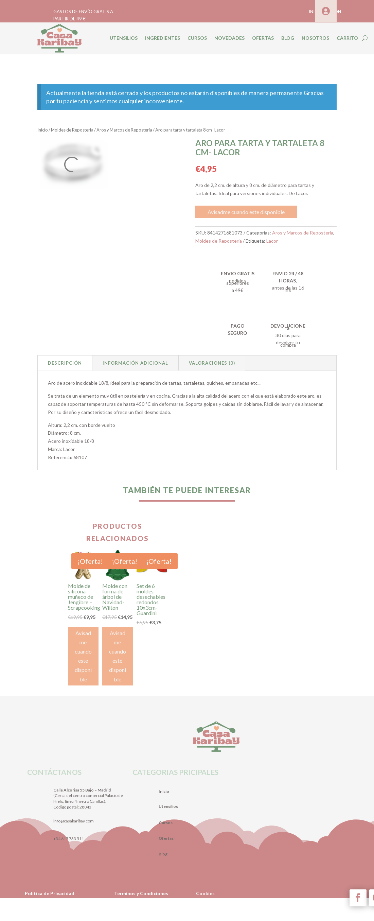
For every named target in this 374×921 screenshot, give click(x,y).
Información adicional (135, 363)
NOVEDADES (229, 38)
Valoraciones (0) (212, 363)
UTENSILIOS (124, 38)
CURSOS (197, 38)
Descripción (65, 363)
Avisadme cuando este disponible (246, 212)
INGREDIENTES (162, 38)
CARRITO (347, 38)
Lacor (272, 241)
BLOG (287, 38)
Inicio (42, 130)
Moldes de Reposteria (72, 130)
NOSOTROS (315, 38)
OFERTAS (263, 38)
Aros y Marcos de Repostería (124, 130)
